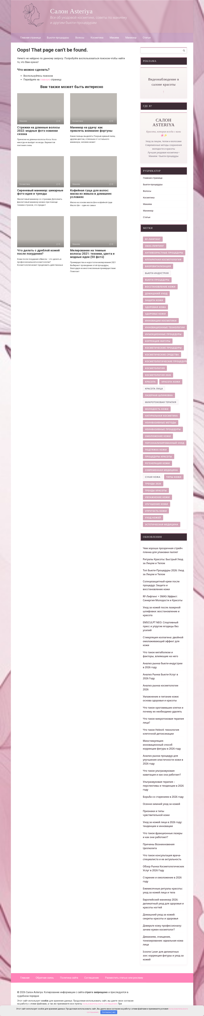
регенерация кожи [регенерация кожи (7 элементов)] (157, 463)
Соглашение (91, 977)
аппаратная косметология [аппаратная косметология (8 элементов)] (163, 259)
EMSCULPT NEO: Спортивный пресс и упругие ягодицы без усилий (161, 626)
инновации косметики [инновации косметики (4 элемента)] (161, 320)
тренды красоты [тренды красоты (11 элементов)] (156, 490)
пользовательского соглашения (100, 1003)
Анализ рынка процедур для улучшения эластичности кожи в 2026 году (163, 759)
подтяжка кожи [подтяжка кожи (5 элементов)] (156, 449)
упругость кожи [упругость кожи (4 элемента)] (156, 510)
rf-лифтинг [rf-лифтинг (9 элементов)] (153, 239)
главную (45, 79)
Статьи (147, 37)
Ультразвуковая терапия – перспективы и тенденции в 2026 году (163, 785)
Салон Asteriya (71, 11)
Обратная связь (45, 977)
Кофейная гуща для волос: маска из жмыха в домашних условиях (91, 194)
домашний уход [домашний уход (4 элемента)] (156, 293)
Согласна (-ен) (108, 1012)
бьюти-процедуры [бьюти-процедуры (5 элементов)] (157, 279)
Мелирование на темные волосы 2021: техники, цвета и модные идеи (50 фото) (92, 254)
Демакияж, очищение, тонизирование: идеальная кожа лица (163, 940)
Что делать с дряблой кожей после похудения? (38, 252)
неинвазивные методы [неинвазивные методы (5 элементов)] (160, 422)
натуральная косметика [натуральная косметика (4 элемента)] (161, 415)
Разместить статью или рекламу (124, 977)
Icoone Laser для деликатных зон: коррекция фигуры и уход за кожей (163, 955)
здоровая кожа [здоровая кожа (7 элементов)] (155, 307)
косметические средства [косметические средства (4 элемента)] (162, 354)
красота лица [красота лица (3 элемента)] (154, 388)
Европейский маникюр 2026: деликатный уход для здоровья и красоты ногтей (163, 903)
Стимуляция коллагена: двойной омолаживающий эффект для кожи (163, 641)
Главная (24, 977)
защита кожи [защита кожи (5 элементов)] (154, 300)
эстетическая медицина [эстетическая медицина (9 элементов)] (161, 524)
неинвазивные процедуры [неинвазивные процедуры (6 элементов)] (163, 429)
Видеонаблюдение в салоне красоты (163, 81)
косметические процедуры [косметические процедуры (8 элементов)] (163, 347)
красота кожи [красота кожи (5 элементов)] (170, 381)
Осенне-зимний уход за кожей (161, 804)
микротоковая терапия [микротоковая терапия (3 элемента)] (160, 402)
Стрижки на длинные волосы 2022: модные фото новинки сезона (38, 131)
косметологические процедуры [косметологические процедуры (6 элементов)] (166, 361)
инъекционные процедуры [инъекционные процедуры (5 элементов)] (163, 334)
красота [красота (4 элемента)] (150, 381)
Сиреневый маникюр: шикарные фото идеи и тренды (40, 192)
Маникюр (131, 37)
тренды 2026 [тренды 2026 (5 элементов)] (153, 483)
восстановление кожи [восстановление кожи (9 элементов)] (160, 286)
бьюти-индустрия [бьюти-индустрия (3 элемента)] (157, 273)
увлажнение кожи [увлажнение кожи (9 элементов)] (157, 497)
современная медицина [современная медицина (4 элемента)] (161, 470)
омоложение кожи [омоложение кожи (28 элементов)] (158, 436)
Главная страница (30, 37)
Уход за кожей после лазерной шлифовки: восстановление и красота (161, 611)
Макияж (114, 37)
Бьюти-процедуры (58, 37)
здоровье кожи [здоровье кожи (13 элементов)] (155, 313)
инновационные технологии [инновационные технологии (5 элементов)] (165, 327)
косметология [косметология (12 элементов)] (155, 368)
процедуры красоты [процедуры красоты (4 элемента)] (158, 456)
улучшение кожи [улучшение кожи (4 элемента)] (156, 504)
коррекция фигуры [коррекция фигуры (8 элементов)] (157, 341)
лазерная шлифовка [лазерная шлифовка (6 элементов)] (159, 395)
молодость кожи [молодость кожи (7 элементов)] (157, 408)
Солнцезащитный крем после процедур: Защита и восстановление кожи (161, 585)
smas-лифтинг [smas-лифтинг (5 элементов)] (154, 245)
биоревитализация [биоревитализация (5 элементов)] (158, 266)
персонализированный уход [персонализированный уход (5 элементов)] (164, 442)
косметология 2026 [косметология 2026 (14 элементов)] (158, 375)
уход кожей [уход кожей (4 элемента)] (153, 517)
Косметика (97, 37)
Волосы (79, 37)
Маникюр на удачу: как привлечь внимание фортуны (91, 129)
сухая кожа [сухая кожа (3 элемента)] (152, 476)
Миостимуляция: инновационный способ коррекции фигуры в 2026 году (162, 744)
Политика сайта (69, 977)
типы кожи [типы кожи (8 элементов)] (173, 476)
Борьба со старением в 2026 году (163, 796)
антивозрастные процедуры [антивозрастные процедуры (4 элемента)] (164, 252)
